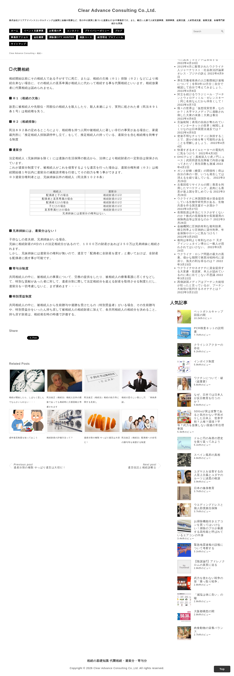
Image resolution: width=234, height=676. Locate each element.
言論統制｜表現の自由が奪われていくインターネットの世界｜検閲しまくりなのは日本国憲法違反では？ (200, 125)
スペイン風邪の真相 (207, 454)
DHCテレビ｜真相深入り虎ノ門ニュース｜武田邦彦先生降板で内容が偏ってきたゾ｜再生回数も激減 (201, 160)
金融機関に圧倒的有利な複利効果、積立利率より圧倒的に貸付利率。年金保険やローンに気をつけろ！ (200, 230)
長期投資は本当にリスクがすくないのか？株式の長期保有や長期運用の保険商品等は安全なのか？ (200, 216)
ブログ (118, 30)
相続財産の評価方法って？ (60, 438)
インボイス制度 (204, 361)
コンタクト (73, 30)
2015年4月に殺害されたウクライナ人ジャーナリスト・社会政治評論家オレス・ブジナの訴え (200, 70)
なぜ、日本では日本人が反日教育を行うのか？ (208, 398)
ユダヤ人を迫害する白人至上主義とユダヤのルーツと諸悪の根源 (208, 475)
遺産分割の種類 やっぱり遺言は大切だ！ (40, 466)
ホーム (14, 30)
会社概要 (39, 37)
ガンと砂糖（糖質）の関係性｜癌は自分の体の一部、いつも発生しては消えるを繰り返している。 (200, 174)
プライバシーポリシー (97, 30)
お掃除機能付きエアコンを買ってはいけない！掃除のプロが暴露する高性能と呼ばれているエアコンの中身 (200, 528)
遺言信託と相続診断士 (142, 466)
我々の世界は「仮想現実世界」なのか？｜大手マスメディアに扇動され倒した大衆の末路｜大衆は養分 (200, 112)
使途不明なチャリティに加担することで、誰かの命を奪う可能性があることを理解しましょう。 (200, 139)
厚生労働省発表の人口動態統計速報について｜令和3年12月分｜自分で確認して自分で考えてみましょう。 (200, 84)
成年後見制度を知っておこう (23, 438)
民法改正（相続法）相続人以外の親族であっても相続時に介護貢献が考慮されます (64, 402)
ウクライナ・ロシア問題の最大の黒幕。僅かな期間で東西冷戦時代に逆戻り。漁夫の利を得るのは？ (200, 257)
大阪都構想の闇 (204, 611)
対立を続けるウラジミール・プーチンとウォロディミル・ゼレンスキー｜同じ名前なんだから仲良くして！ (200, 98)
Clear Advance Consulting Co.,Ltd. (117, 10)
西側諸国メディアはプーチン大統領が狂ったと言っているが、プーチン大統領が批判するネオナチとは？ (200, 285)
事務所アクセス (19, 37)
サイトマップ (18, 44)
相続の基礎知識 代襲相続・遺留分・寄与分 (117, 660)
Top (222, 669)
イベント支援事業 (34, 30)
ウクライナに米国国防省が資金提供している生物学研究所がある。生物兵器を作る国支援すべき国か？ (200, 202)
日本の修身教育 (204, 488)
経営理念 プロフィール (110, 37)
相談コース (86, 37)
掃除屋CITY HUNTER (61, 37)
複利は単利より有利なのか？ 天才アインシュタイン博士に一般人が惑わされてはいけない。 (200, 244)
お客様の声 (55, 30)
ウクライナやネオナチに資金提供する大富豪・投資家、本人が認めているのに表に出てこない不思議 (200, 271)
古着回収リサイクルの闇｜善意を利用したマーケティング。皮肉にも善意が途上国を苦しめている (200, 188)
